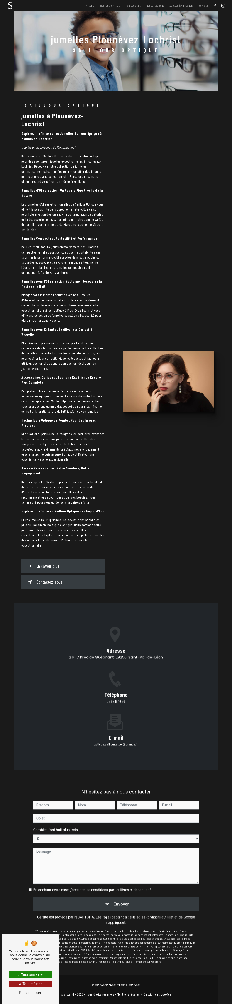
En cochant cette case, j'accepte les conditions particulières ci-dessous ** (92, 883)
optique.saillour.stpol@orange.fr (116, 738)
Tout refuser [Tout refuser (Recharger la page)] (30, 984)
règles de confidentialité (119, 911)
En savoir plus (42, 566)
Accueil (90, 5)
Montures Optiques (110, 5)
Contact (203, 5)
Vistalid (69, 994)
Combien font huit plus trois (55, 823)
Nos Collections (155, 5)
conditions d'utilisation (162, 911)
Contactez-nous (44, 582)
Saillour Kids (134, 5)
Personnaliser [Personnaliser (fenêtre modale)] (30, 993)
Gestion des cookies (157, 994)
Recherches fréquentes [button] (116, 985)
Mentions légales (128, 994)
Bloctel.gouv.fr (87, 955)
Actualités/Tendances (181, 5)
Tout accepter (30, 975)
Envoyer (121, 897)
